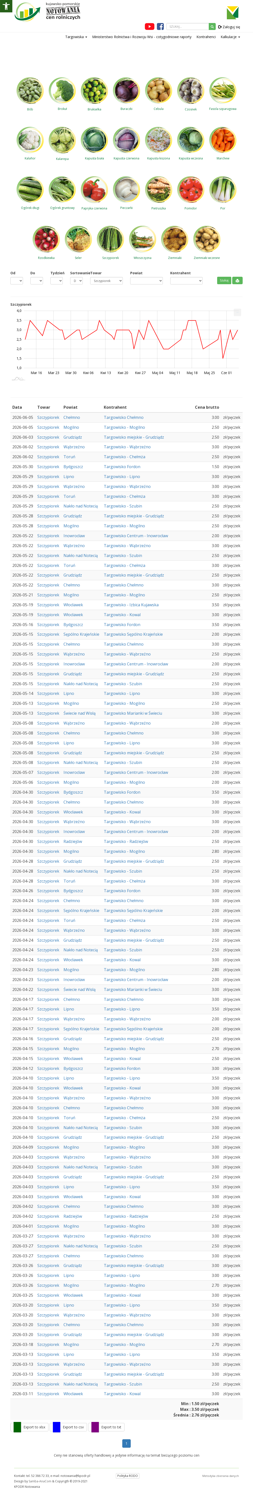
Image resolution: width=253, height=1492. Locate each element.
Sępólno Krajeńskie (81, 634)
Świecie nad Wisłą (79, 713)
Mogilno (71, 427)
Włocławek (73, 604)
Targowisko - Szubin (123, 506)
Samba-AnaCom (40, 1481)
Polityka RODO (127, 1476)
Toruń (69, 456)
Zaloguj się (229, 27)
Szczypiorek (48, 417)
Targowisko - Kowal (122, 614)
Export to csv (73, 1427)
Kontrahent (180, 273)
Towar (96, 273)
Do (32, 273)
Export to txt (111, 1427)
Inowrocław (74, 535)
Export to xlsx (34, 1427)
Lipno (68, 476)
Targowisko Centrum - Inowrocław (136, 535)
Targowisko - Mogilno (124, 427)
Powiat (136, 273)
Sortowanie (76, 273)
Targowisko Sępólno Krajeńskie (133, 634)
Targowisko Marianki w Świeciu (133, 713)
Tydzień (56, 273)
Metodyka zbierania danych (220, 1476)
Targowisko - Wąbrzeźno (127, 447)
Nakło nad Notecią (80, 506)
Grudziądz (72, 437)
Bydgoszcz (73, 466)
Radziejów (72, 841)
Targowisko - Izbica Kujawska (131, 604)
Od (12, 273)
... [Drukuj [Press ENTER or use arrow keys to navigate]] (237, 311)
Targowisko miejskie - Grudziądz (134, 437)
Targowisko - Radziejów (126, 841)
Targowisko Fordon (122, 466)
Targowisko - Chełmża (124, 456)
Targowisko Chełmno (124, 417)
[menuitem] (237, 312)
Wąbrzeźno (74, 447)
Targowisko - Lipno (122, 476)
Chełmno (71, 417)
